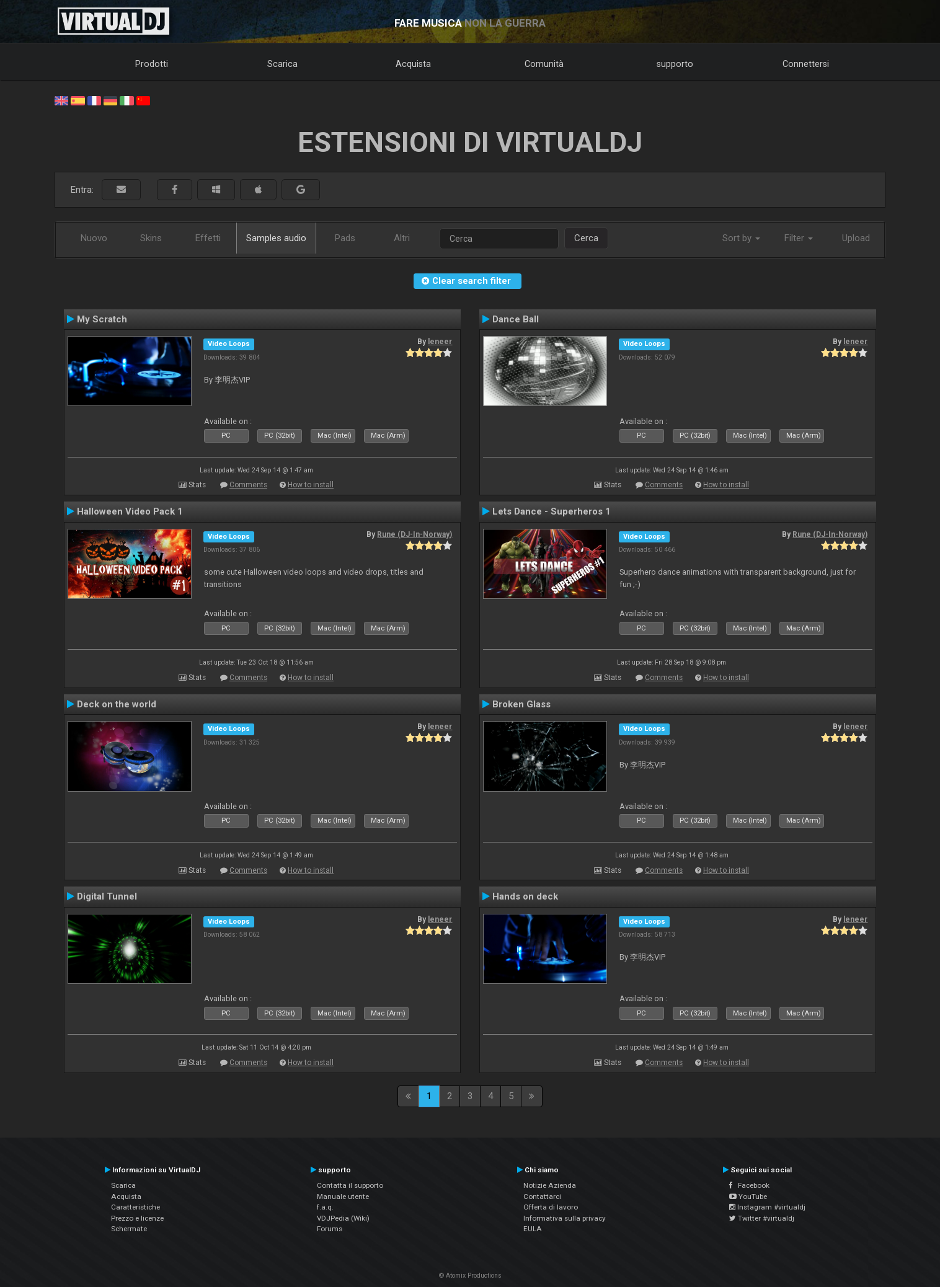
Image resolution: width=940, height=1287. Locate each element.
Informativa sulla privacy (564, 1218)
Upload (856, 238)
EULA (532, 1228)
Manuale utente (343, 1196)
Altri (402, 238)
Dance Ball (515, 319)
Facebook (749, 1185)
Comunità (544, 64)
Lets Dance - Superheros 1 (551, 511)
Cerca (586, 238)
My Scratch (102, 319)
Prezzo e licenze (137, 1218)
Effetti (208, 238)
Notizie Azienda (549, 1185)
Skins (151, 238)
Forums (329, 1228)
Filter (798, 238)
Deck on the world (116, 704)
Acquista (413, 64)
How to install (311, 484)
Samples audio (276, 238)
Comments (248, 484)
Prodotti (151, 64)
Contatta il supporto (350, 1185)
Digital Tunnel (107, 896)
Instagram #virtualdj (767, 1207)
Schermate (129, 1228)
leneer (440, 341)
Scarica (282, 64)
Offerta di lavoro (550, 1207)
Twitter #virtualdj (761, 1218)
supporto (675, 64)
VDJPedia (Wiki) (343, 1218)
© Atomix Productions (470, 1276)
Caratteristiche (135, 1207)
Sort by (741, 238)
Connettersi (806, 64)
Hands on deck (525, 896)
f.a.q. (325, 1207)
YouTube (748, 1196)
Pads (345, 238)
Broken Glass (521, 704)
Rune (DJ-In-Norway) (414, 534)
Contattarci (542, 1196)
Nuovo (94, 238)
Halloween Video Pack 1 (130, 511)
